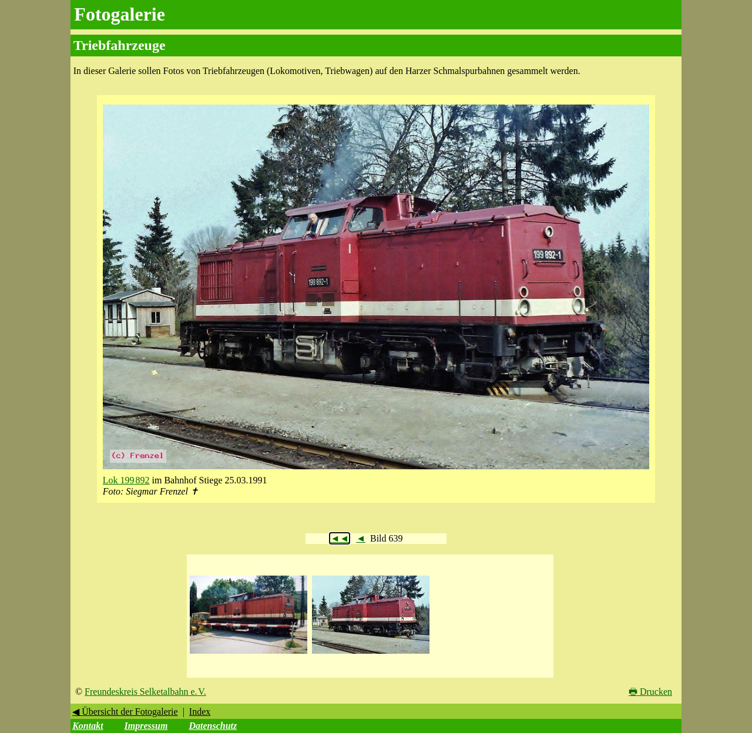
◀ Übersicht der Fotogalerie (125, 712)
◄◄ (339, 538)
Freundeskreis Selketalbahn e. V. (145, 692)
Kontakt (87, 726)
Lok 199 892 (126, 480)
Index (199, 712)
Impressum (146, 726)
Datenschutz (213, 726)
